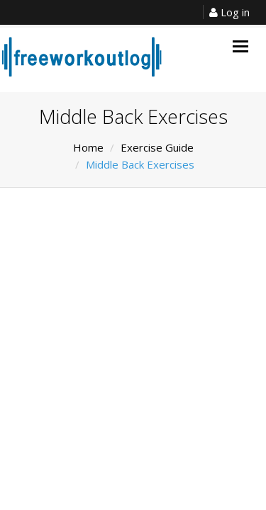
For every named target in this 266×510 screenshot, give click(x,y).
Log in (229, 12)
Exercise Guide (157, 147)
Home (88, 147)
